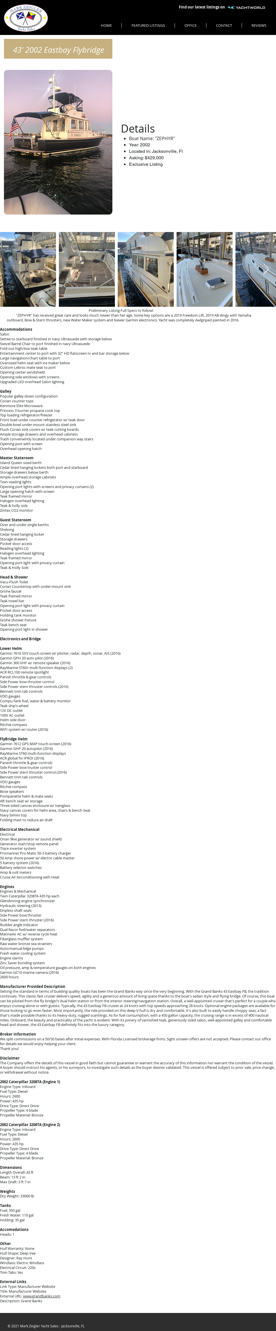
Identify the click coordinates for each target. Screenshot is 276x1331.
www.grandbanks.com (41, 1296)
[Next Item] (266, 269)
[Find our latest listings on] (202, 7)
